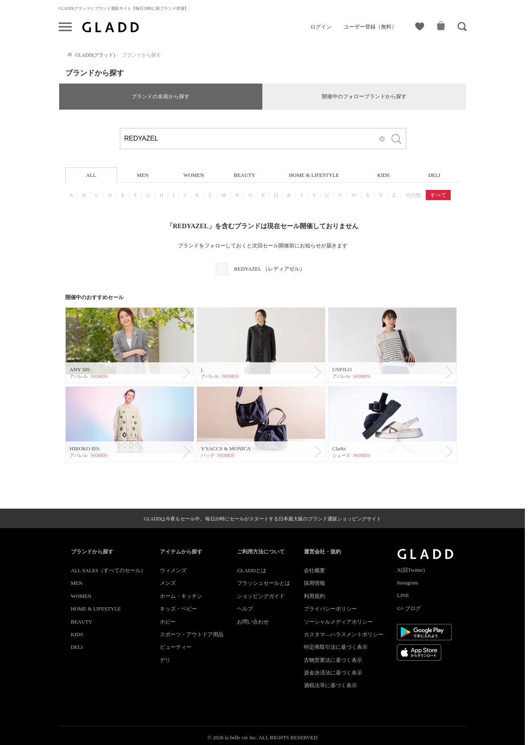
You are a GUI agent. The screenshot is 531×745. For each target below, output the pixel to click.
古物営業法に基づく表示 (333, 660)
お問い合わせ (253, 622)
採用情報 (314, 583)
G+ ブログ (409, 608)
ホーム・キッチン (181, 596)
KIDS (383, 175)
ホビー (168, 622)
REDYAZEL (269, 269)
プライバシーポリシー (330, 609)
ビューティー (176, 647)
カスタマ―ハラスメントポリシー (343, 634)
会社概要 (314, 570)
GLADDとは (251, 570)
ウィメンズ (173, 570)
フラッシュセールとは (263, 583)
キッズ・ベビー (178, 609)
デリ (165, 660)
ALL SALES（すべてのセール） (108, 570)
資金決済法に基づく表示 (333, 673)
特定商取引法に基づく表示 (335, 647)
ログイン (321, 27)
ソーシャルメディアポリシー (338, 622)
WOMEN (193, 175)
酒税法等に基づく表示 (330, 685)
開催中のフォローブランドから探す (364, 96)
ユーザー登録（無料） (370, 27)
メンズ (168, 583)
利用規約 (314, 596)
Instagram (407, 583)
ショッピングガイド (261, 596)
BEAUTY (244, 175)
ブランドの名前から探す (160, 96)
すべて (438, 195)
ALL (91, 175)
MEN (142, 175)
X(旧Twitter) (411, 570)
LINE (403, 595)
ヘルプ (245, 609)
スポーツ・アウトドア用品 (191, 634)
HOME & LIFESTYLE (314, 175)
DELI (434, 175)
